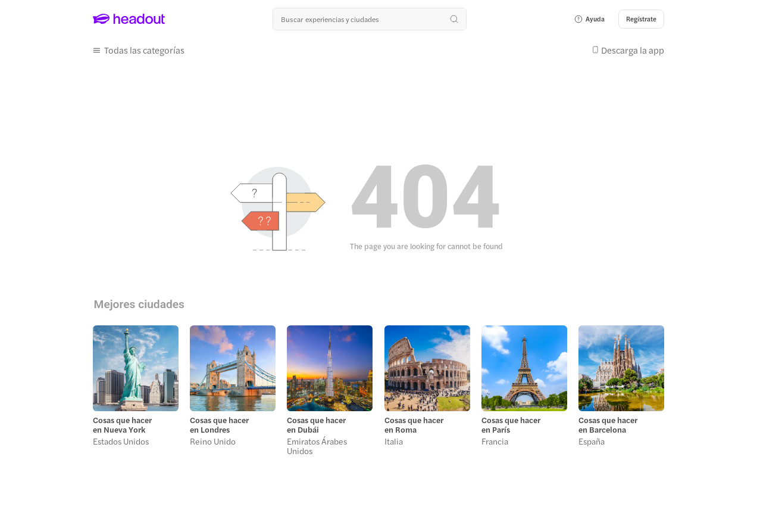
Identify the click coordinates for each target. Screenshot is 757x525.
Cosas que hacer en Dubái (316, 424)
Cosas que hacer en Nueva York (122, 424)
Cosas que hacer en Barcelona (607, 424)
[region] (378, 394)
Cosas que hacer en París (510, 424)
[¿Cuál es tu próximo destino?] (369, 19)
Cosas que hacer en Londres (219, 424)
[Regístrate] (641, 19)
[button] (589, 19)
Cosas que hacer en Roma (413, 424)
